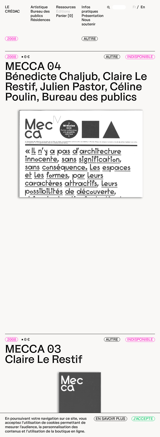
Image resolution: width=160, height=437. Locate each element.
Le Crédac (12, 9)
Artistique (39, 7)
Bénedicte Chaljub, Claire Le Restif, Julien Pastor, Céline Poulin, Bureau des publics (76, 86)
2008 (11, 39)
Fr (134, 7)
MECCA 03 (33, 349)
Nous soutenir (88, 22)
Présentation (92, 16)
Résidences (40, 20)
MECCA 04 (33, 66)
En (143, 7)
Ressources (66, 7)
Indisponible (140, 57)
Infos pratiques (90, 9)
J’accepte (143, 419)
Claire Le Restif (44, 359)
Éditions (63, 11)
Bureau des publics (40, 13)
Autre (90, 39)
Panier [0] (64, 16)
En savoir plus (110, 419)
